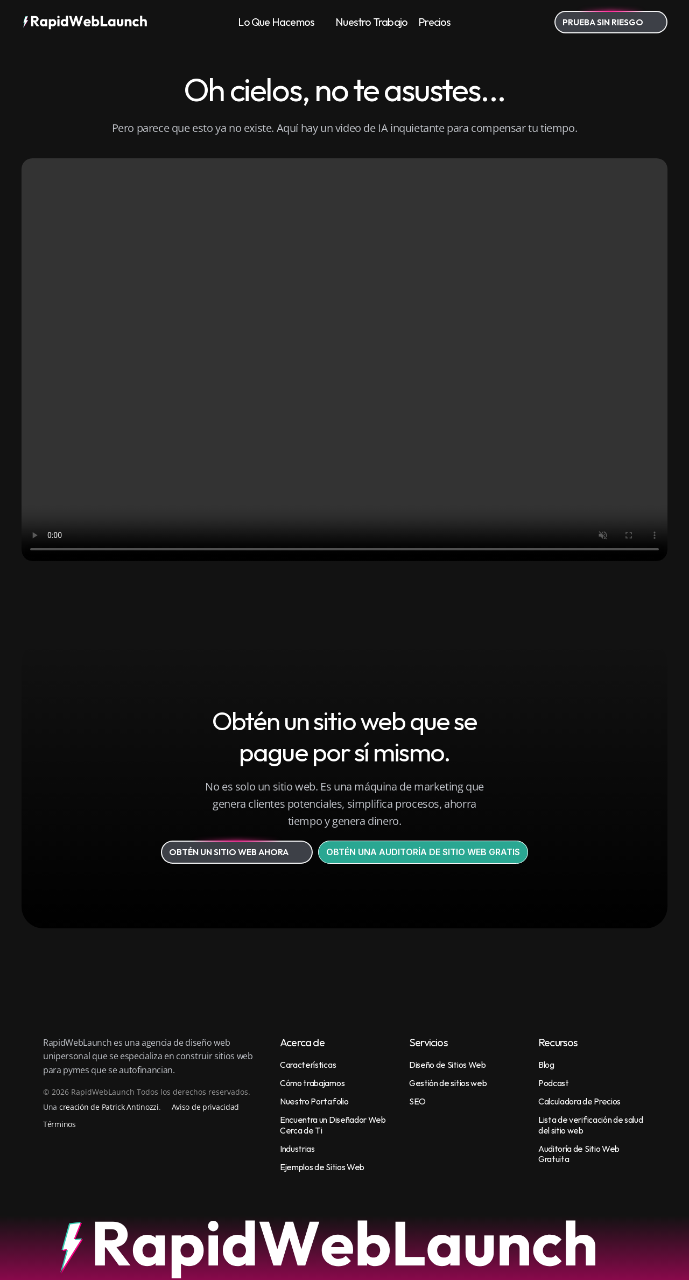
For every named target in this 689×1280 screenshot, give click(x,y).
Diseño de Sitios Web (447, 1064)
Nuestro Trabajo (371, 22)
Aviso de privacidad (206, 1107)
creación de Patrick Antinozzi (109, 1107)
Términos (59, 1124)
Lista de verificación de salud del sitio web (591, 1124)
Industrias (297, 1148)
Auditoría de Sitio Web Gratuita (579, 1153)
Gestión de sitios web (448, 1083)
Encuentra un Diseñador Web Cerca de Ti (333, 1124)
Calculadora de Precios (579, 1101)
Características (308, 1064)
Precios (434, 22)
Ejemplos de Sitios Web (322, 1167)
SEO (417, 1101)
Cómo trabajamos (312, 1083)
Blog (546, 1064)
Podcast (553, 1083)
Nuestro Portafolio (314, 1101)
